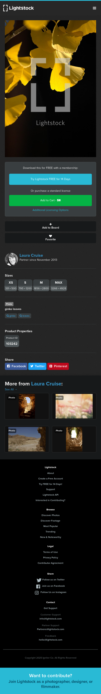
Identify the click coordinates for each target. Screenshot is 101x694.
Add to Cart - (50, 200)
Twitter (37, 366)
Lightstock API (50, 495)
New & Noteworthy (50, 537)
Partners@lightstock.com (50, 629)
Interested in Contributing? (50, 500)
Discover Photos (51, 515)
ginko (11, 316)
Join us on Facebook (53, 586)
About (50, 473)
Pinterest (58, 366)
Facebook (16, 366)
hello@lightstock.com (50, 640)
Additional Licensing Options (51, 210)
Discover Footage (50, 521)
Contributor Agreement (50, 563)
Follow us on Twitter (53, 579)
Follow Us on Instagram (53, 592)
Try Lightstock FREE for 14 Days (50, 179)
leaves (25, 316)
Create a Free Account (50, 478)
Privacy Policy (50, 557)
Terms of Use (50, 552)
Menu (94, 8)
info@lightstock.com (51, 619)
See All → (11, 389)
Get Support (50, 608)
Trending (50, 531)
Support (50, 489)
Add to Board (50, 226)
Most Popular (50, 526)
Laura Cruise (31, 255)
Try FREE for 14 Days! (50, 484)
